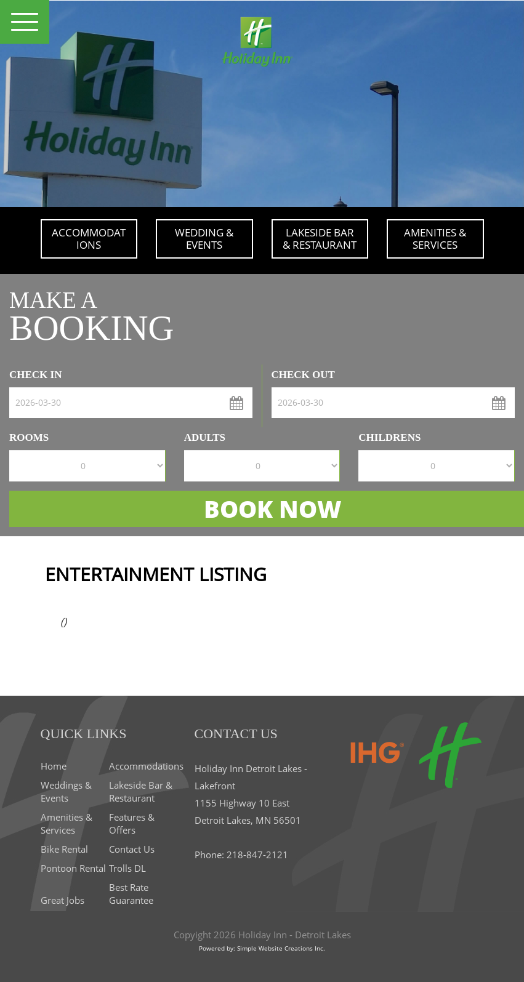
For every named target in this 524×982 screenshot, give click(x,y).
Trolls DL (127, 868)
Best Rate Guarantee (131, 893)
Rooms (29, 437)
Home (54, 766)
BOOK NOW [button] (272, 509)
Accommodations (89, 238)
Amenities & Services (435, 238)
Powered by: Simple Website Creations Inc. (262, 948)
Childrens (389, 437)
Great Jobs (62, 900)
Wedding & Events (204, 238)
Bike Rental (64, 849)
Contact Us (132, 849)
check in (35, 374)
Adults (204, 437)
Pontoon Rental (73, 868)
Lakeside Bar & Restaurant (320, 238)
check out (303, 374)
